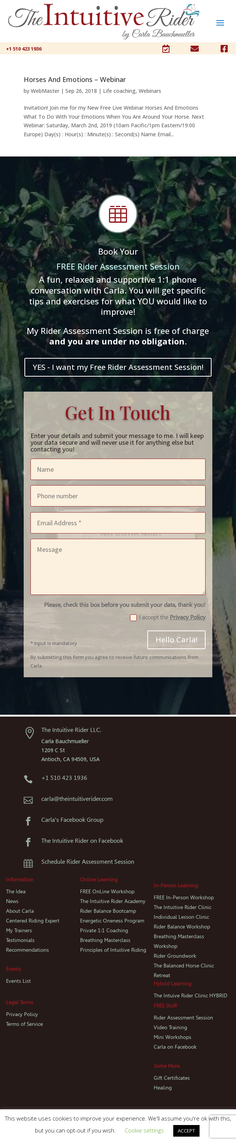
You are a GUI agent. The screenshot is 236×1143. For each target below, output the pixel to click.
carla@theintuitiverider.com (77, 798)
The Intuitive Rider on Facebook (82, 840)
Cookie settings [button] (144, 1130)
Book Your (118, 251)
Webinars (150, 90)
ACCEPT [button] (186, 1130)
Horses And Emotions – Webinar (75, 79)
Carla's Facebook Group (72, 819)
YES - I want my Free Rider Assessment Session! (118, 367)
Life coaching (119, 90)
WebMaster (45, 90)
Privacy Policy (188, 617)
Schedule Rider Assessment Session (87, 861)
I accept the (168, 617)
